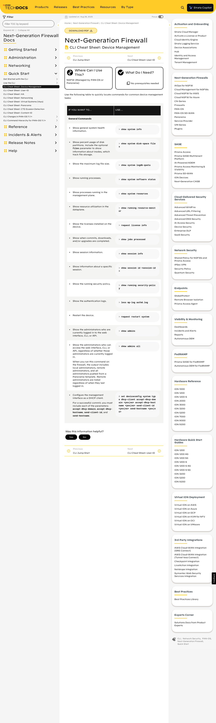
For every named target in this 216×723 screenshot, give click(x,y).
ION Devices (181, 179)
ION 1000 (179, 390)
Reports (178, 336)
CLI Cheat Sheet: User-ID (16, 90)
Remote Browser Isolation (188, 301)
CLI (179, 640)
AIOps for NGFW (183, 87)
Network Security (192, 640)
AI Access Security (184, 224)
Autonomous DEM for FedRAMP (192, 367)
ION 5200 (179, 414)
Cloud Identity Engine (186, 41)
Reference (17, 127)
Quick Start (18, 73)
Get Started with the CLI (15, 79)
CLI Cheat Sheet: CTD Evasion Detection (23, 109)
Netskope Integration (185, 571)
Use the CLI (9, 83)
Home (68, 23)
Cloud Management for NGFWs (191, 91)
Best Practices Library (186, 601)
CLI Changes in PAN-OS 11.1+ (17, 117)
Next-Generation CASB (187, 183)
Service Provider (183, 122)
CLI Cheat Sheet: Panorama (17, 105)
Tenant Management (185, 64)
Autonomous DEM (184, 340)
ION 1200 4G (181, 456)
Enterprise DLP (182, 232)
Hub (176, 53)
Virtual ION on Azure (185, 510)
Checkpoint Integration (186, 563)
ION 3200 (179, 410)
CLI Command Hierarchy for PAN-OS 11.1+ (24, 120)
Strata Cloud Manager (186, 33)
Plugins (178, 130)
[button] (214, 578)
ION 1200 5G (181, 459)
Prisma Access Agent (185, 305)
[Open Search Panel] (183, 7)
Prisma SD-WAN (183, 175)
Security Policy (182, 270)
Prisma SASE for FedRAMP (189, 363)
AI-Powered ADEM (184, 164)
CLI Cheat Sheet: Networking (18, 98)
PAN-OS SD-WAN (184, 114)
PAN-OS (179, 110)
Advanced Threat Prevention (190, 216)
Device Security (183, 228)
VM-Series (180, 126)
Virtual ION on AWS (185, 506)
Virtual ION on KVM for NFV (189, 518)
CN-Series (180, 103)
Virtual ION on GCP (184, 514)
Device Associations (185, 49)
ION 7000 (179, 418)
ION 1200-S (180, 398)
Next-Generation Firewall (85, 23)
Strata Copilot (200, 8)
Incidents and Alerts (185, 332)
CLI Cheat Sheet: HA (13, 94)
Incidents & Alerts (25, 135)
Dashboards (180, 328)
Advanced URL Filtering (187, 212)
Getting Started (22, 49)
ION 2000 (179, 402)
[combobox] (28, 23)
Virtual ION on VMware (187, 526)
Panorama (180, 118)
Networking (19, 65)
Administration (22, 57)
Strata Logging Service (186, 45)
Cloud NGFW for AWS (186, 95)
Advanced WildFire (185, 208)
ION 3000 (179, 406)
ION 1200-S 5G (182, 471)
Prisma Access (182, 153)
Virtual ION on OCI (184, 522)
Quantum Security (184, 274)
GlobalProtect (182, 297)
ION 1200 (179, 394)
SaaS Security (182, 236)
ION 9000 (179, 422)
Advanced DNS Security (187, 220)
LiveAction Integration (186, 567)
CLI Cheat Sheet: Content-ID (17, 113)
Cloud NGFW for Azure (187, 99)
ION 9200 (179, 426)
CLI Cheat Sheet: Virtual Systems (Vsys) (23, 101)
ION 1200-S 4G (182, 467)
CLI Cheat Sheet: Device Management (22, 86)
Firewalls (179, 107)
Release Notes (21, 143)
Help (12, 151)
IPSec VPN (180, 266)
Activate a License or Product (190, 37)
